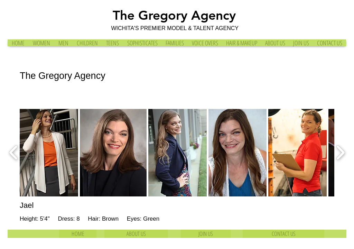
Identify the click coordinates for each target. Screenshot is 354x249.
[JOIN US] (206, 234)
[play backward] (13, 153)
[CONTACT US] (283, 234)
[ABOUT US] (136, 234)
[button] (49, 152)
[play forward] (340, 153)
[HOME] (77, 234)
